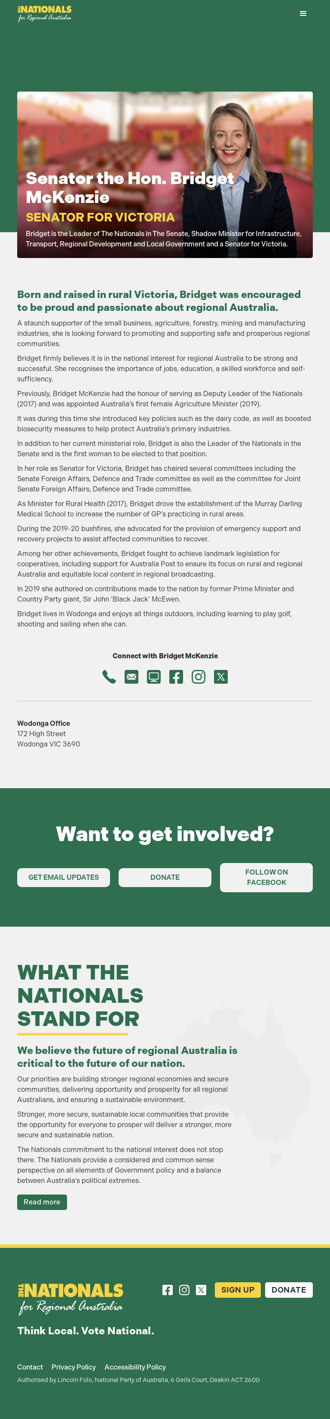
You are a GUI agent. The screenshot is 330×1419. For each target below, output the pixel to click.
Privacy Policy (74, 1367)
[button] (303, 13)
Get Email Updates (63, 877)
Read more (42, 1202)
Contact (30, 1367)
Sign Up (238, 1290)
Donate (165, 877)
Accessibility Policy (135, 1367)
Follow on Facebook (266, 877)
